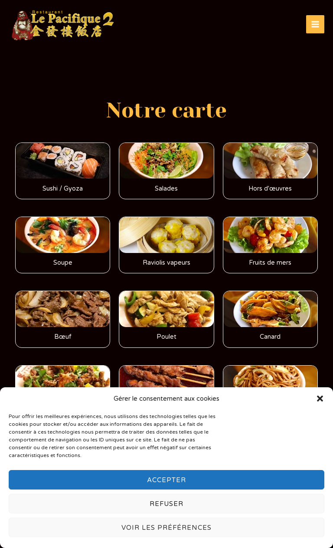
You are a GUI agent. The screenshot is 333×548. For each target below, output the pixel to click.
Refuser (166, 504)
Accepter (166, 480)
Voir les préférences (166, 528)
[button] (320, 398)
